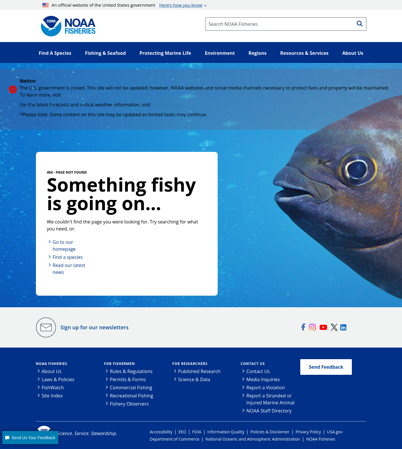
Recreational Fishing (131, 395)
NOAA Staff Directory (269, 411)
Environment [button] (220, 53)
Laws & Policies (58, 379)
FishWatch (53, 387)
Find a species (68, 257)
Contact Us (253, 363)
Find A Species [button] (55, 53)
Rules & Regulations (131, 371)
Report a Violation (265, 387)
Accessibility (161, 432)
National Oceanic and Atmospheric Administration (252, 439)
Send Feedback (326, 367)
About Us (52, 371)
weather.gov (166, 104)
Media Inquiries (263, 379)
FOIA (196, 432)
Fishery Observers (129, 404)
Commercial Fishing (131, 387)
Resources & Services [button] (304, 53)
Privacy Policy (308, 432)
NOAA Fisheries (51, 363)
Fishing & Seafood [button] (105, 53)
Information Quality (225, 432)
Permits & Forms (128, 379)
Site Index (52, 395)
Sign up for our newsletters (95, 327)
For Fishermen (119, 363)
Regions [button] (257, 53)
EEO (182, 432)
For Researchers (190, 363)
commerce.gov (79, 95)
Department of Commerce (174, 439)
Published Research (199, 371)
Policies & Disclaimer (270, 432)
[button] (30, 437)
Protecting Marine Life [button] (165, 53)
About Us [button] (352, 53)
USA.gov (334, 432)
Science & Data (194, 379)
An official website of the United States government (122, 4)
